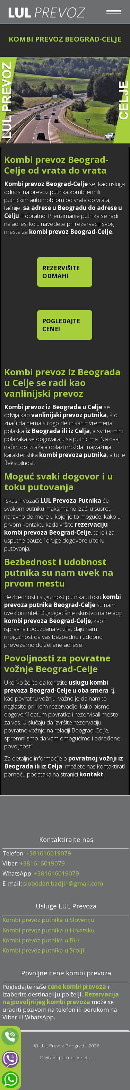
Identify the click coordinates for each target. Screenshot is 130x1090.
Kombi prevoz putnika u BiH (41, 940)
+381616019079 (48, 853)
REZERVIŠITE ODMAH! (61, 272)
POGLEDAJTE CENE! (61, 325)
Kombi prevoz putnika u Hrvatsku (48, 930)
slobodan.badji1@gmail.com (63, 883)
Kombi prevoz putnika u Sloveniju (48, 920)
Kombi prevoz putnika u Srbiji (43, 950)
